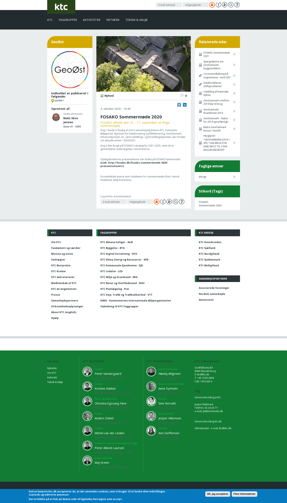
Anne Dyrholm (168, 388)
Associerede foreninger (214, 288)
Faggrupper (68, 20)
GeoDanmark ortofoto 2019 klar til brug (216, 102)
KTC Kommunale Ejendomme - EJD (121, 265)
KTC (50, 20)
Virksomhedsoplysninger (67, 306)
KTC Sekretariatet (63, 277)
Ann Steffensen (168, 433)
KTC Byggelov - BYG (112, 248)
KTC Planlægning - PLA (114, 289)
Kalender (52, 377)
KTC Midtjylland (209, 265)
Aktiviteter (91, 20)
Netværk (112, 20)
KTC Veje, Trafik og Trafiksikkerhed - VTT (126, 294)
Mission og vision (62, 254)
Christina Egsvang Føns (111, 403)
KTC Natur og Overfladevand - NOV (122, 283)
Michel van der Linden (109, 433)
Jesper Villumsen (169, 418)
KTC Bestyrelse (60, 265)
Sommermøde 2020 (210, 205)
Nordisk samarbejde (212, 294)
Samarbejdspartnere (64, 300)
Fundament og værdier (66, 248)
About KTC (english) (63, 312)
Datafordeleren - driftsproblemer (213, 84)
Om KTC (56, 242)
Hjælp (55, 318)
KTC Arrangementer (64, 289)
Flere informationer (244, 494)
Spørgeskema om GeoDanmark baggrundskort (213, 65)
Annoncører (206, 299)
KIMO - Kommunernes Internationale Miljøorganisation (135, 300)
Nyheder (52, 368)
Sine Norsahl (167, 403)
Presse (55, 294)
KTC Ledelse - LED (111, 271)
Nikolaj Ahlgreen (169, 374)
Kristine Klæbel (105, 388)
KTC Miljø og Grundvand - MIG (119, 277)
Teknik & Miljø (136, 20)
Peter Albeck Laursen (109, 448)
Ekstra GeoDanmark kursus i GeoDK (214, 128)
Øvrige (202, 176)
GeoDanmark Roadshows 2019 (213, 111)
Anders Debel (104, 418)
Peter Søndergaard (108, 374)
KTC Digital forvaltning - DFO (118, 254)
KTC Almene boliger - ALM (116, 242)
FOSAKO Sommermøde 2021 (216, 54)
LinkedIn (185, 105)
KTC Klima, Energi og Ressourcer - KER (124, 259)
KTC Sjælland (207, 248)
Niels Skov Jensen (70, 120)
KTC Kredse (58, 271)
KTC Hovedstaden (210, 242)
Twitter (179, 105)
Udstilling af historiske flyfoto (216, 93)
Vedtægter (58, 259)
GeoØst (59, 100)
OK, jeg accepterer (217, 494)
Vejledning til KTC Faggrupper (119, 306)
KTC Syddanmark (209, 259)
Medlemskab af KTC (64, 283)
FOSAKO (203, 202)
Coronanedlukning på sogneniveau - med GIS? (216, 75)
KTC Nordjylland (209, 254)
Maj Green (102, 462)
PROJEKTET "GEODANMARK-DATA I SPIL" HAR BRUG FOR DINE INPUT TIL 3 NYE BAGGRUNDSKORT (216, 143)
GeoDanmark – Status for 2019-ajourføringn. (216, 120)
